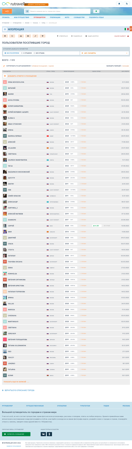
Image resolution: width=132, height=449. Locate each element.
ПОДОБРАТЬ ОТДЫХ (96, 17)
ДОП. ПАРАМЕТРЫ (90, 53)
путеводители (17, 23)
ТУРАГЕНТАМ (85, 406)
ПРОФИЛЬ (5, 17)
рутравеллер (5, 23)
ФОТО (67, 17)
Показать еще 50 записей (16, 382)
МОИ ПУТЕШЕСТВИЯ (21, 17)
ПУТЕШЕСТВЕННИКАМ (35, 406)
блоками (126, 66)
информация (53, 23)
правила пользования (14, 446)
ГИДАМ (106, 406)
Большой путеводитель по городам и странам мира (29, 412)
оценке (51, 66)
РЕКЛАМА (126, 406)
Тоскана (35, 23)
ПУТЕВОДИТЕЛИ (39, 17)
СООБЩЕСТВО (79, 17)
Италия (27, 23)
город (43, 23)
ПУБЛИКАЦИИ (55, 17)
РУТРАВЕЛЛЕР (7, 406)
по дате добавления (18, 66)
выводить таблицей (114, 66)
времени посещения (39, 66)
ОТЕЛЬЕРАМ (62, 406)
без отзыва (40, 53)
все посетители (13, 53)
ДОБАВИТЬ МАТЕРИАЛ (36, 4)
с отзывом (27, 53)
